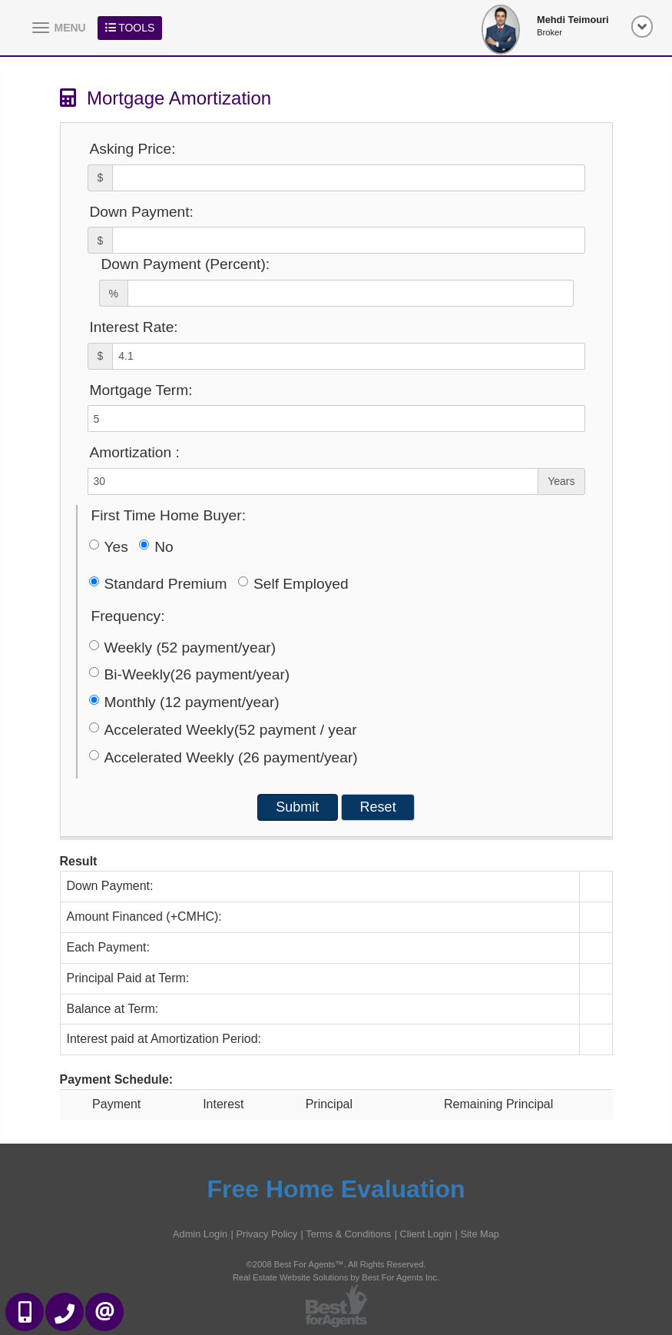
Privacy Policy (266, 1234)
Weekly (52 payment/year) (182, 647)
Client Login (426, 1234)
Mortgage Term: (141, 390)
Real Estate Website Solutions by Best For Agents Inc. (336, 1277)
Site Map (479, 1234)
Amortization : (135, 452)
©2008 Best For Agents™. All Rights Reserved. (336, 1264)
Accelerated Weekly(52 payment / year (223, 730)
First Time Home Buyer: (169, 515)
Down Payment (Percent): (185, 264)
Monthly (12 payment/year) (184, 702)
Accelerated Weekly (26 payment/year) (223, 757)
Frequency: (128, 616)
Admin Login (200, 1234)
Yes (108, 547)
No (156, 547)
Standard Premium (158, 584)
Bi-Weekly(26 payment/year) (189, 674)
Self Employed (293, 584)
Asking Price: (133, 149)
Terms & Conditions (348, 1234)
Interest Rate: (134, 327)
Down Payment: (142, 212)
